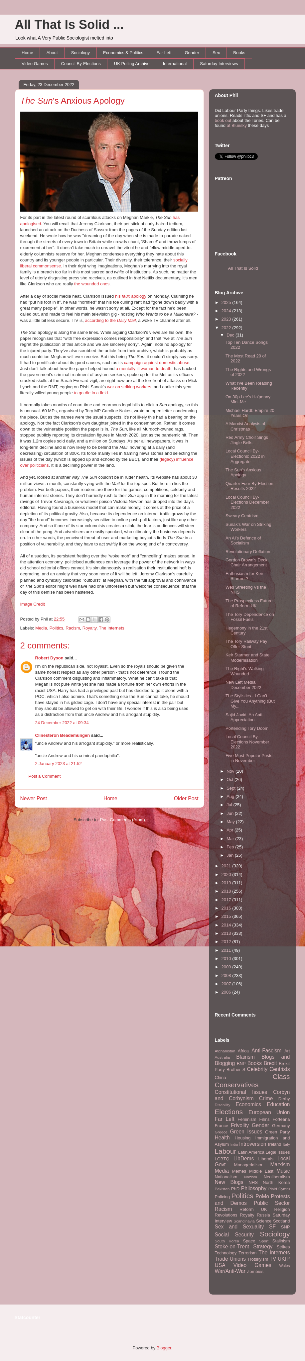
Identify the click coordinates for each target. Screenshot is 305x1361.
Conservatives (237, 1085)
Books (239, 52)
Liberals (265, 1158)
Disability (222, 1105)
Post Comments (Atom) (122, 819)
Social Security (234, 1234)
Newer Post (33, 798)
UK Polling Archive (132, 63)
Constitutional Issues (241, 1092)
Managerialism (248, 1164)
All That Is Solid (243, 268)
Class (281, 1076)
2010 (227, 958)
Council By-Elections (81, 63)
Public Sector (272, 1203)
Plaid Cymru (279, 1189)
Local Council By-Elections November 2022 (247, 741)
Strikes (283, 1246)
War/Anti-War (230, 1271)
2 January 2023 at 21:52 (58, 763)
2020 (227, 874)
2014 (227, 925)
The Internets (111, 628)
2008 (227, 975)
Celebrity (257, 1069)
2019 (227, 882)
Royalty (89, 628)
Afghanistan (225, 1051)
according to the (110, 320)
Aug (231, 796)
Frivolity (240, 1125)
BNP (241, 1063)
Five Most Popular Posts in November (249, 758)
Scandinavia (244, 1221)
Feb (231, 846)
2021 (227, 865)
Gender (192, 52)
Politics (56, 628)
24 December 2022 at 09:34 (62, 722)
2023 (227, 319)
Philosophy (253, 1188)
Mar (231, 838)
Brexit (270, 1063)
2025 (227, 302)
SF (272, 1226)
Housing (243, 1137)
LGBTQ (222, 1158)
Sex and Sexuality (239, 1226)
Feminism (246, 1119)
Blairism (245, 1057)
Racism (73, 628)
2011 (227, 950)
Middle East (261, 1171)
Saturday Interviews (219, 63)
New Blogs (229, 1182)
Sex (216, 52)
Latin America (251, 1152)
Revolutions (226, 1215)
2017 (227, 899)
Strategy (262, 1246)
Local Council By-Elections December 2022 (247, 502)
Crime (266, 1098)
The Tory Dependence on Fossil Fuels (250, 617)
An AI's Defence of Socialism (243, 540)
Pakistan (222, 1189)
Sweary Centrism (242, 515)
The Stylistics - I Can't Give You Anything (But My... (250, 701)
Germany (281, 1125)
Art (287, 1050)
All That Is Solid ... (69, 25)
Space (249, 1240)
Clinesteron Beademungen (62, 735)
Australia (222, 1057)
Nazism (250, 1177)
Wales (284, 1265)
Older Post (186, 798)
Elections (229, 1112)
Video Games (35, 63)
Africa (243, 1050)
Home (27, 52)
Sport (263, 1241)
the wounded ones (91, 283)
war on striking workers (129, 386)
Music (283, 1171)
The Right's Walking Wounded (245, 671)
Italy (286, 1144)
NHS (252, 1182)
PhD (235, 1188)
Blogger (164, 1347)
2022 (227, 327)
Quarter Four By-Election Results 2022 (249, 486)
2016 (227, 908)
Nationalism (226, 1176)
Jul (230, 804)
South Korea (227, 1241)
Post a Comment (45, 776)
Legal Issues (277, 1152)
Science (263, 1220)
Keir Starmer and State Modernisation (247, 657)
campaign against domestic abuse (157, 362)
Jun (231, 813)
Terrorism (247, 1252)
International (175, 63)
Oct (230, 779)
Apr (230, 829)
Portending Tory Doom (247, 728)
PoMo (262, 1196)
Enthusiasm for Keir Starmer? (244, 576)
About (52, 52)
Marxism (280, 1164)
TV (272, 1259)
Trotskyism (257, 1259)
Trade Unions (230, 1259)
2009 (227, 966)
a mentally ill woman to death (144, 368)
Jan (231, 855)
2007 (227, 983)
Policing (222, 1196)
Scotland (281, 1220)
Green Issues (246, 1131)
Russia (263, 1215)
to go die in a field (91, 392)
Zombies (255, 1271)
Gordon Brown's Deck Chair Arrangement (246, 562)
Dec (231, 335)
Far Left (164, 52)
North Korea (276, 1182)
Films (264, 1119)
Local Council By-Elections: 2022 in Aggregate (245, 456)
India (234, 1144)
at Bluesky (237, 125)
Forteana (281, 1119)
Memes (239, 1171)
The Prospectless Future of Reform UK (249, 603)
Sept (231, 788)
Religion (282, 1209)
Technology (226, 1252)
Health (222, 1137)
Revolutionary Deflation (248, 551)
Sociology (80, 52)
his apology (130, 296)
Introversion (252, 1144)
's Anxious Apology (72, 101)
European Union (269, 1112)
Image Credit (32, 604)
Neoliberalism (277, 1176)
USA (220, 1265)
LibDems (243, 1158)
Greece (221, 1132)
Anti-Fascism (266, 1050)
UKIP (284, 1259)
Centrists (279, 1069)
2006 (227, 992)
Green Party (277, 1131)
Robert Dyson (49, 657)
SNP (285, 1226)
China (220, 1077)
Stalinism (281, 1240)
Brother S (236, 1069)
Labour (225, 1151)
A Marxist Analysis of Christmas (245, 426)
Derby (284, 1098)
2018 (227, 891)
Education (278, 1104)
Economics (248, 1104)
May (231, 821)
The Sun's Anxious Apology (243, 472)
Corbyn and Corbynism (252, 1095)
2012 (227, 941)
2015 (227, 916)
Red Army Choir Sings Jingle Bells (247, 440)
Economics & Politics (123, 52)
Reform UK (253, 1209)
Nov (231, 771)
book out (223, 120)
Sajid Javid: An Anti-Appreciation (245, 717)
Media (41, 628)
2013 (227, 933)
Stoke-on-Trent (232, 1246)
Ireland (274, 1144)
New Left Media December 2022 (243, 685)
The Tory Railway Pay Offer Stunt (246, 644)
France (221, 1125)
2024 (227, 310)
